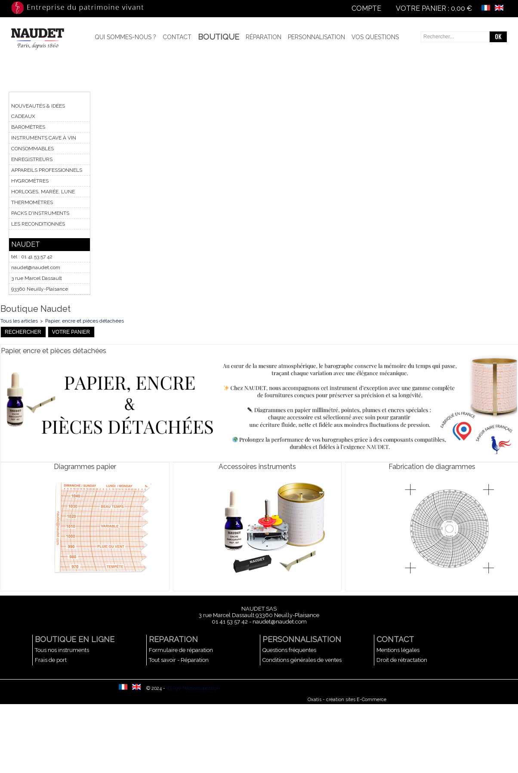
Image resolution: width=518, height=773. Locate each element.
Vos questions (375, 37)
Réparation (263, 37)
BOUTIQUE (218, 36)
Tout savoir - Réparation (179, 660)
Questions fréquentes (289, 650)
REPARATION (173, 639)
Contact (177, 37)
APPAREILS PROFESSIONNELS (46, 170)
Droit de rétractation (401, 660)
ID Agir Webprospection (192, 688)
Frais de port (51, 660)
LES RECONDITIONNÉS (38, 224)
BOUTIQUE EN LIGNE (74, 639)
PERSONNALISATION (301, 639)
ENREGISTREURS (31, 159)
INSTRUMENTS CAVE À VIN (43, 138)
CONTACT (395, 639)
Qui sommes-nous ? (125, 37)
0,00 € (461, 8)
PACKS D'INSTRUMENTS (40, 213)
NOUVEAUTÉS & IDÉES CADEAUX (38, 111)
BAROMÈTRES (28, 127)
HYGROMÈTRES (30, 181)
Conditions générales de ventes (302, 660)
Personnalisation (316, 37)
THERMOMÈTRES (32, 202)
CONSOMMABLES (32, 149)
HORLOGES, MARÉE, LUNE (43, 192)
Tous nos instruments (62, 650)
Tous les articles (19, 321)
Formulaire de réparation (181, 650)
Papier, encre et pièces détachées (84, 321)
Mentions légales (397, 650)
